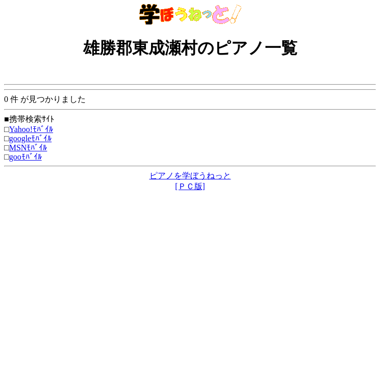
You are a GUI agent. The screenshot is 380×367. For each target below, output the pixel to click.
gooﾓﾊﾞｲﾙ (25, 156)
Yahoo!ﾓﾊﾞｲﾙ (31, 129)
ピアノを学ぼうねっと (190, 175)
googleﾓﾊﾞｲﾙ (30, 138)
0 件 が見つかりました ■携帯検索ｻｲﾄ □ (190, 109)
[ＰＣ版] (190, 186)
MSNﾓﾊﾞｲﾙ (28, 147)
